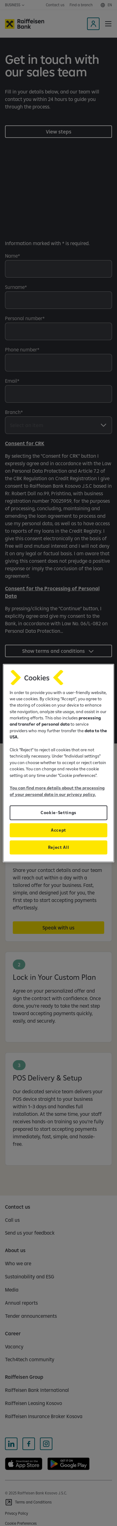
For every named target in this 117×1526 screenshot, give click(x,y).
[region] (58, 763)
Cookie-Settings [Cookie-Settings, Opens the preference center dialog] (58, 812)
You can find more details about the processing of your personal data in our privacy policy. (57, 791)
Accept (58, 830)
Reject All (58, 847)
